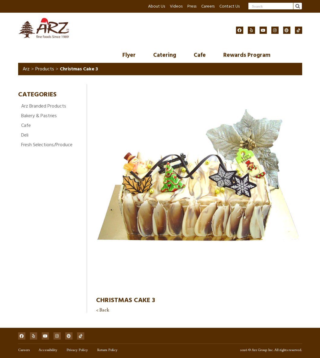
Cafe (200, 55)
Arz (26, 69)
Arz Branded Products (43, 106)
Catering (164, 55)
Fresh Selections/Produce (47, 145)
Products (44, 69)
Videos (176, 6)
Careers (208, 6)
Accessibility (48, 349)
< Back (102, 310)
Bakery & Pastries (39, 116)
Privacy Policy (77, 349)
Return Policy (107, 349)
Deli (24, 135)
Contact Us (229, 6)
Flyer (129, 55)
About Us (156, 6)
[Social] (239, 30)
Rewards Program (246, 55)
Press (191, 6)
